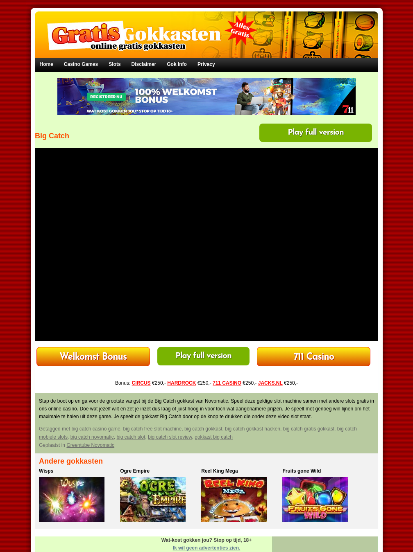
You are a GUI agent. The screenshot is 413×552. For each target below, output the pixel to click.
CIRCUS (141, 383)
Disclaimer (144, 64)
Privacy (206, 64)
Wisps (46, 471)
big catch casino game (95, 429)
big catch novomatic (92, 437)
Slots (114, 64)
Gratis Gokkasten (207, 29)
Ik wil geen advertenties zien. (207, 548)
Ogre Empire (135, 471)
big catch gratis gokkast (308, 429)
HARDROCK (181, 383)
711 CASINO (227, 383)
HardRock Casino (93, 357)
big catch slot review (170, 437)
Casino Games (81, 64)
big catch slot (130, 437)
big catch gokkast (203, 429)
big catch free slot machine (152, 429)
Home (46, 64)
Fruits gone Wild (301, 471)
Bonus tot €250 (313, 357)
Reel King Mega (219, 471)
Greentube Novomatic (90, 445)
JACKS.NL (270, 383)
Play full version (316, 132)
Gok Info (177, 64)
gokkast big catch (214, 437)
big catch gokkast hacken (252, 429)
